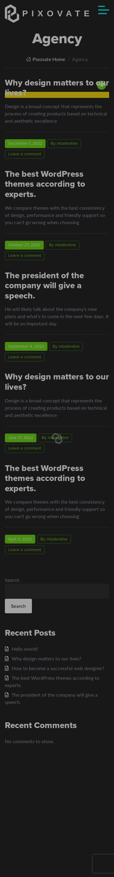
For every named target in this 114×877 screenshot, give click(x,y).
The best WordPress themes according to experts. (45, 184)
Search (12, 579)
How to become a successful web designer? (58, 668)
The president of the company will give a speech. (44, 285)
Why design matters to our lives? (57, 381)
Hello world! (25, 648)
